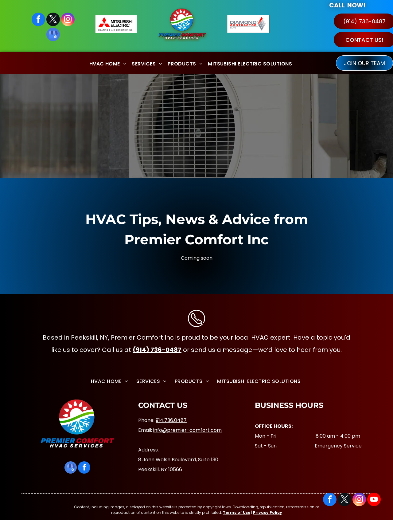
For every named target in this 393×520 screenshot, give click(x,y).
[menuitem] (108, 62)
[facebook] (38, 20)
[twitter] (53, 20)
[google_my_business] (53, 35)
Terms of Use (236, 512)
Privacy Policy (267, 512)
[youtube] (374, 500)
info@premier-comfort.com (187, 430)
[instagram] (68, 20)
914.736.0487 (171, 420)
